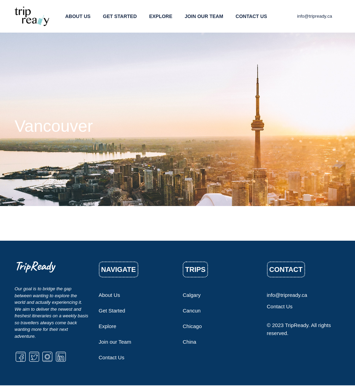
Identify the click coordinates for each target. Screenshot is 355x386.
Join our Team (204, 16)
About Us (77, 16)
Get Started (120, 16)
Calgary (192, 295)
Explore (160, 16)
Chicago (192, 326)
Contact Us (251, 16)
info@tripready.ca (314, 16)
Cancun (192, 311)
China (189, 342)
